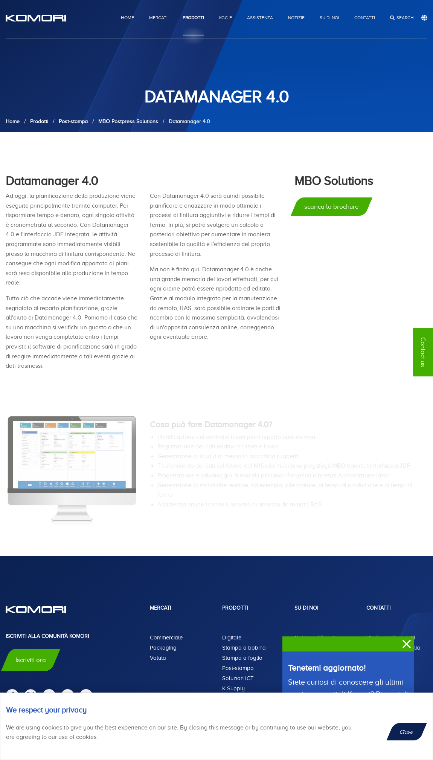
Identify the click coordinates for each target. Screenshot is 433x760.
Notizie (296, 17)
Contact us (423, 352)
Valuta (158, 658)
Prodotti (193, 17)
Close (407, 732)
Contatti (364, 17)
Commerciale (166, 638)
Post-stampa (238, 668)
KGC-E (225, 17)
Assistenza (260, 17)
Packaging (163, 648)
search (405, 17)
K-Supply (233, 688)
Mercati (158, 17)
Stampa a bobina (244, 648)
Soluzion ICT (238, 678)
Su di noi (329, 17)
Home (127, 17)
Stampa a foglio (242, 658)
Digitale (231, 638)
